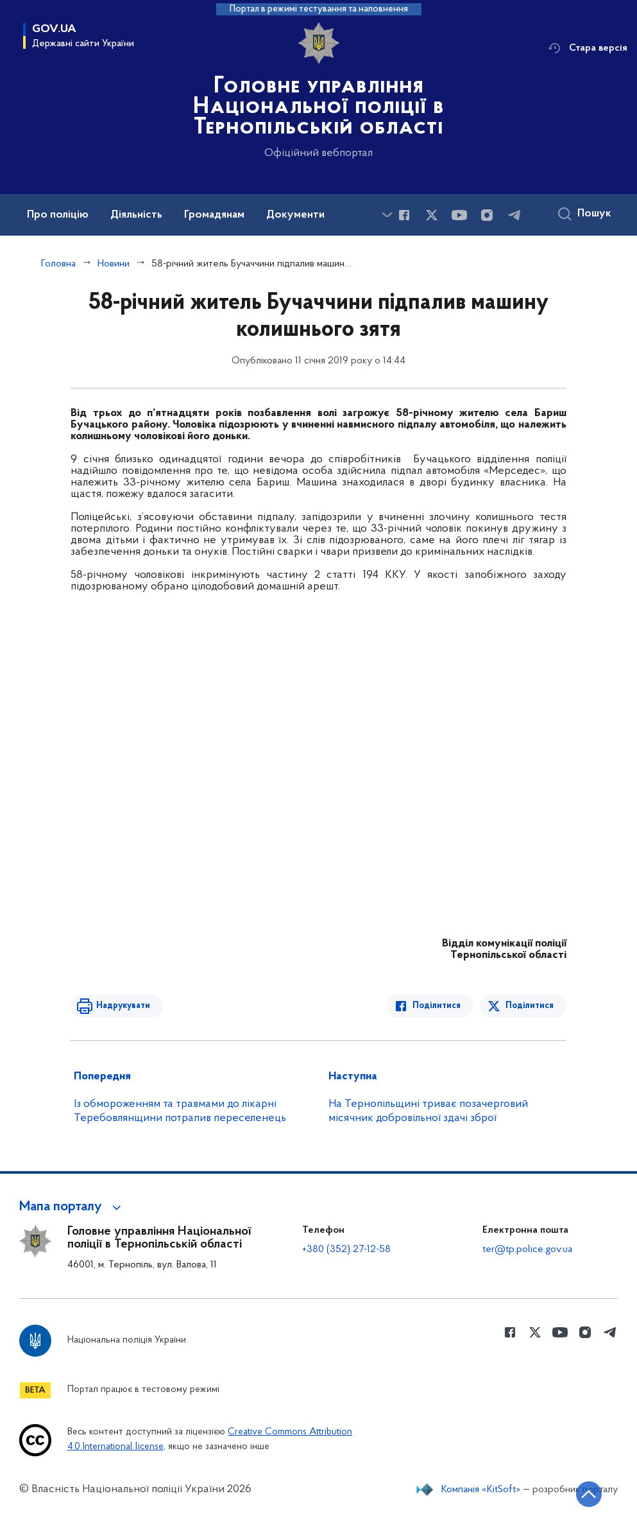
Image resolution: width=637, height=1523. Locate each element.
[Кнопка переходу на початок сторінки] (589, 1494)
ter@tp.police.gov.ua (527, 1249)
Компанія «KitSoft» (481, 1489)
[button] (72, 1207)
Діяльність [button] (136, 215)
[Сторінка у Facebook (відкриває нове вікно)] (404, 215)
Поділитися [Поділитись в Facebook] (436, 1006)
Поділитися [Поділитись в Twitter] (529, 1006)
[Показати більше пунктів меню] (386, 215)
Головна (58, 264)
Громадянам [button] (214, 215)
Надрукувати (123, 1006)
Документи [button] (295, 215)
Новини (114, 264)
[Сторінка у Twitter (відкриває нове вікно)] (431, 215)
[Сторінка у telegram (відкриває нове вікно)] (514, 215)
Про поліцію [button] (58, 215)
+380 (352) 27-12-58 (346, 1249)
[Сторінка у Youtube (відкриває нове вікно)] (459, 215)
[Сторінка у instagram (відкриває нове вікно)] (487, 215)
